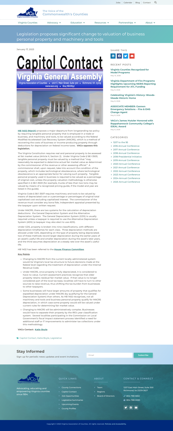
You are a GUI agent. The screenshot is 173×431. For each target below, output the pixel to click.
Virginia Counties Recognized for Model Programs (130, 71)
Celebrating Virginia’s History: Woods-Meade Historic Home (133, 96)
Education (78, 22)
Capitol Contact (28, 338)
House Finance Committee (69, 249)
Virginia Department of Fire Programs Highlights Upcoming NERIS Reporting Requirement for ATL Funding (133, 84)
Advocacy (54, 22)
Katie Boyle (41, 329)
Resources (102, 22)
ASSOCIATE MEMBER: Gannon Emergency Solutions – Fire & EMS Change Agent (130, 109)
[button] (156, 2)
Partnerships (127, 22)
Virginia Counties (27, 22)
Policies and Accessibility (115, 424)
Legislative (56, 338)
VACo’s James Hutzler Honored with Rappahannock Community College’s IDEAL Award (132, 123)
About (150, 22)
